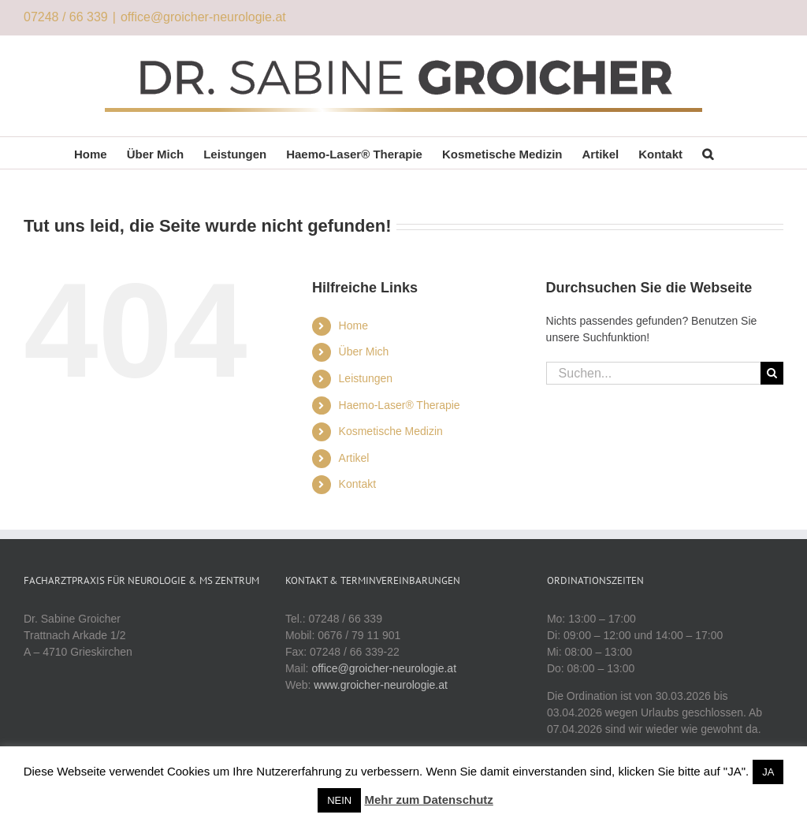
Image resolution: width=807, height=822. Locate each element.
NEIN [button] (339, 800)
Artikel (354, 458)
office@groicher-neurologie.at (203, 17)
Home (353, 325)
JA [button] (768, 772)
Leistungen (366, 378)
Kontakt (357, 484)
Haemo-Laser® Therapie (399, 405)
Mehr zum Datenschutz (428, 799)
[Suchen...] (653, 373)
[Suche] (772, 373)
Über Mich (364, 351)
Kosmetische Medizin (391, 431)
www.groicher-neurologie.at (381, 685)
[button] (707, 153)
